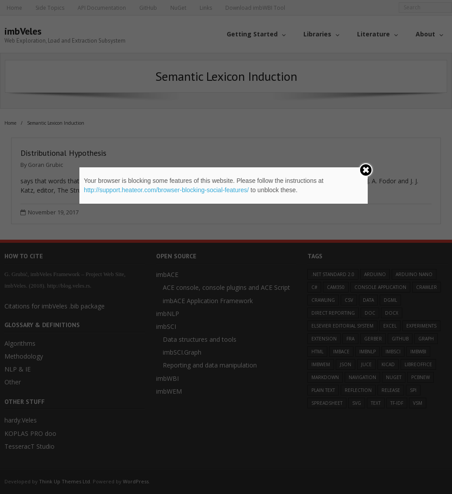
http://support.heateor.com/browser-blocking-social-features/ (166, 190)
